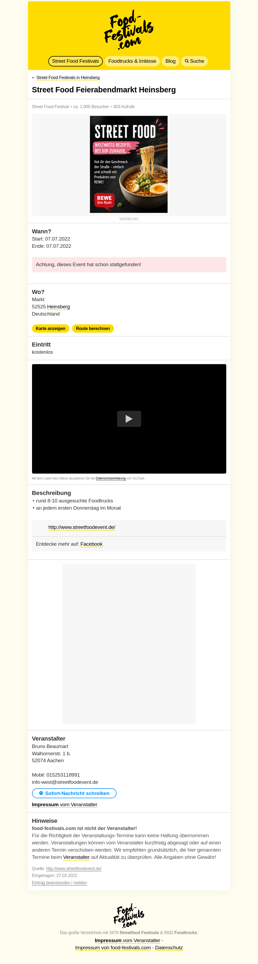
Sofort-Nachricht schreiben (74, 793)
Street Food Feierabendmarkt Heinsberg (104, 89)
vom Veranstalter (64, 804)
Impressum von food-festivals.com (113, 947)
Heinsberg (58, 306)
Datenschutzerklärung (111, 478)
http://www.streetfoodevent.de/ (82, 527)
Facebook (91, 544)
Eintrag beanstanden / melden (59, 882)
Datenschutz (169, 947)
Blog (170, 61)
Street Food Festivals (75, 61)
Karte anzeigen (50, 328)
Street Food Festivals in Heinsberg (68, 77)
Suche (194, 61)
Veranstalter (76, 857)
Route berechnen (93, 328)
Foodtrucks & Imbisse (132, 61)
